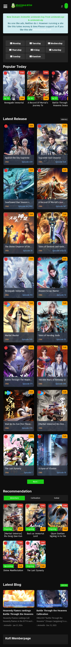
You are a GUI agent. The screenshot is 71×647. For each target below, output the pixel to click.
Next (35, 482)
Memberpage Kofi (42, 29)
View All (64, 119)
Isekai (56, 498)
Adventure (14, 498)
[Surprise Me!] (66, 6)
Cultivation (35, 498)
